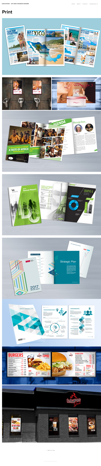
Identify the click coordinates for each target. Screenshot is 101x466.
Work (73, 4)
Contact (85, 4)
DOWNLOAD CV (94, 4)
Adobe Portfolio (53, 461)
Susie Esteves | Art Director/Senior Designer (15, 3)
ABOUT (79, 4)
